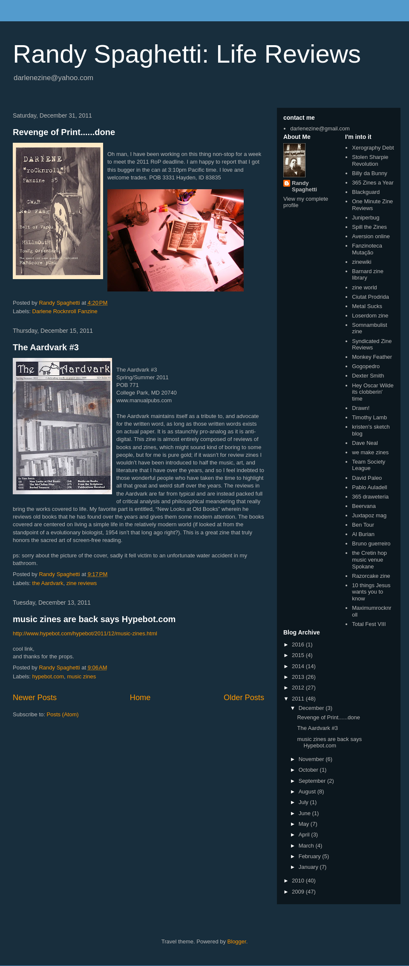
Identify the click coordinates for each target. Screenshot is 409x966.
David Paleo (367, 478)
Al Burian (363, 534)
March (307, 845)
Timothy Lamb (369, 417)
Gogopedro (366, 366)
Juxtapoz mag (369, 515)
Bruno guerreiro (371, 543)
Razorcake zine (371, 576)
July (304, 802)
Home (140, 697)
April (305, 834)
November (312, 759)
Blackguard (366, 192)
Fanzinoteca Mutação (367, 249)
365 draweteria (370, 496)
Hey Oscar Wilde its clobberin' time (373, 392)
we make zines (370, 452)
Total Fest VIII (369, 624)
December (312, 708)
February (311, 856)
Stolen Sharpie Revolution (370, 160)
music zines (81, 676)
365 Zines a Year (373, 182)
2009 (299, 891)
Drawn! (360, 408)
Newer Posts (35, 697)
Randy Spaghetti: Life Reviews (187, 54)
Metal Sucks (367, 306)
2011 (299, 698)
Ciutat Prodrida (370, 297)
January (309, 867)
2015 (299, 655)
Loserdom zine (370, 315)
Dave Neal (365, 443)
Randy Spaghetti (304, 186)
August (308, 791)
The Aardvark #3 (46, 347)
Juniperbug (365, 217)
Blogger (237, 941)
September (313, 781)
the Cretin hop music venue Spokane (369, 559)
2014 (299, 666)
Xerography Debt (373, 147)
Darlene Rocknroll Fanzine (65, 311)
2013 (299, 677)
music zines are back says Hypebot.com (94, 619)
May (305, 824)
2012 (299, 687)
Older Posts (244, 697)
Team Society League (368, 465)
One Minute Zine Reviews (372, 204)
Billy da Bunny (369, 173)
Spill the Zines (369, 227)
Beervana (364, 506)
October (309, 770)
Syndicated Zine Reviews (372, 344)
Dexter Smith (368, 375)
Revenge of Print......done (64, 132)
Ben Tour (363, 525)
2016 (299, 644)
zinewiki (362, 262)
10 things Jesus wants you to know (371, 592)
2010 (299, 880)
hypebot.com (48, 676)
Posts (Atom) (63, 714)
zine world (364, 287)
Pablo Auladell (369, 487)
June (305, 813)
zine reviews (81, 583)
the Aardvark (47, 583)
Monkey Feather (372, 357)
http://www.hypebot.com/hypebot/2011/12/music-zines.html (85, 633)
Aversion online (371, 236)
